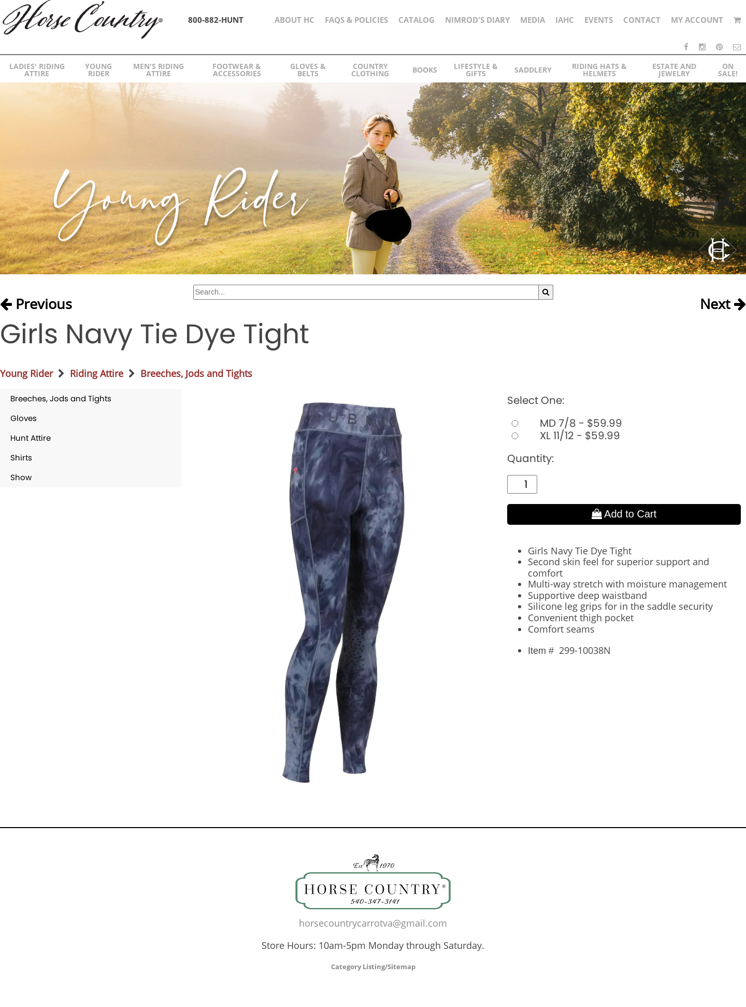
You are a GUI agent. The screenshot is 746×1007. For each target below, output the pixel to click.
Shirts (21, 457)
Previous (36, 304)
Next (723, 304)
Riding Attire (96, 373)
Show (21, 477)
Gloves (23, 418)
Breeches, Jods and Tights (196, 373)
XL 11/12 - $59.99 (563, 435)
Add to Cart (624, 514)
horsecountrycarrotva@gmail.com (373, 923)
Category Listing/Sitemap (373, 966)
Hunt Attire (30, 437)
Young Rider (26, 373)
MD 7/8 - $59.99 (564, 423)
